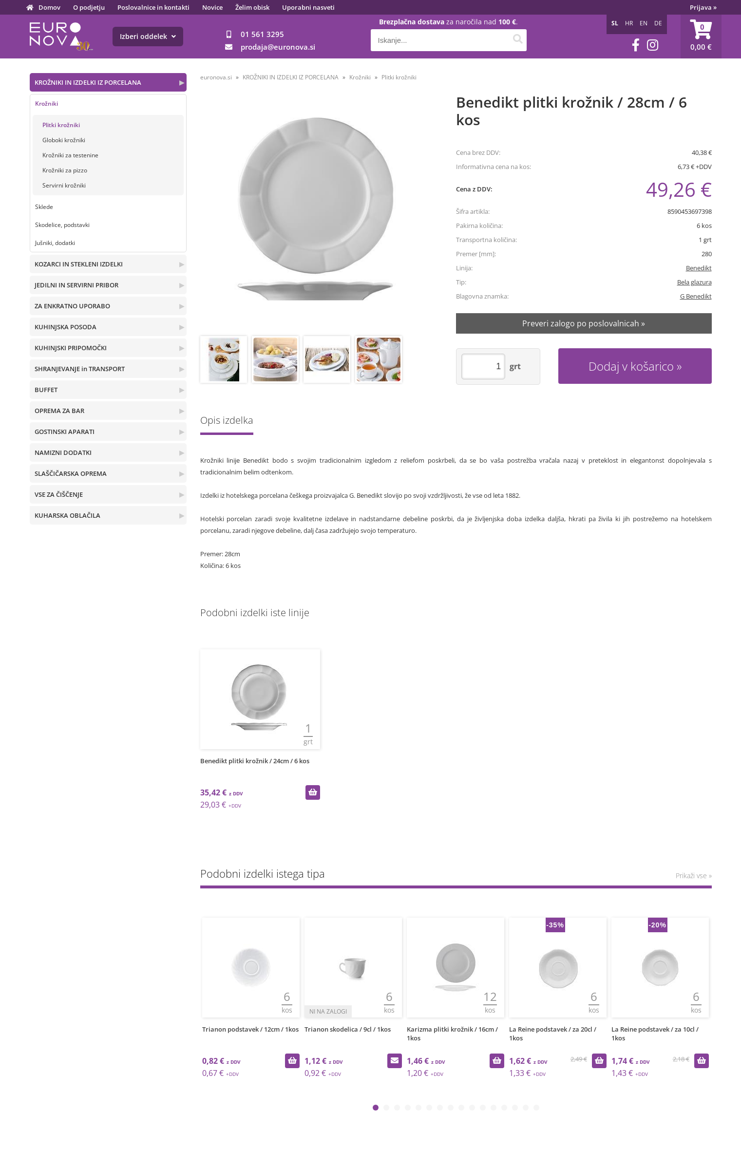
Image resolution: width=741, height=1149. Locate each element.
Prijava (703, 7)
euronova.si (216, 77)
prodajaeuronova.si (278, 47)
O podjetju (89, 7)
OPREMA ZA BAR (59, 410)
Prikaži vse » (694, 875)
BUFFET (46, 389)
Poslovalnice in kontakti (153, 7)
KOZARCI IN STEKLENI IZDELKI (79, 264)
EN (643, 23)
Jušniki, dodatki (55, 243)
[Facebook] (636, 45)
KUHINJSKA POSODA (65, 326)
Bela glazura (694, 282)
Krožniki (46, 103)
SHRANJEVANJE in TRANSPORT (80, 368)
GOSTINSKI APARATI (65, 431)
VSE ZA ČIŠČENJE (59, 494)
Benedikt (699, 268)
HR (629, 23)
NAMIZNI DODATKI (63, 452)
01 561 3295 (262, 34)
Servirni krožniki (64, 185)
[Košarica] (701, 36)
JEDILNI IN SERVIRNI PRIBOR (76, 285)
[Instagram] (652, 45)
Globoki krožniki (63, 140)
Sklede (44, 207)
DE (658, 23)
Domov (49, 7)
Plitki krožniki (61, 125)
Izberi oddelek (148, 36)
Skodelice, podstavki (62, 225)
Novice (212, 7)
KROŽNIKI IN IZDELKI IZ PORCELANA (88, 82)
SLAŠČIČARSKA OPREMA (71, 473)
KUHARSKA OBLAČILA (67, 515)
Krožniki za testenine (70, 155)
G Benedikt (696, 296)
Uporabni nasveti (308, 7)
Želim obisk (252, 7)
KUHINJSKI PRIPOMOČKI (71, 347)
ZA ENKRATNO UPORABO (72, 305)
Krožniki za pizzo (64, 170)
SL (614, 23)
